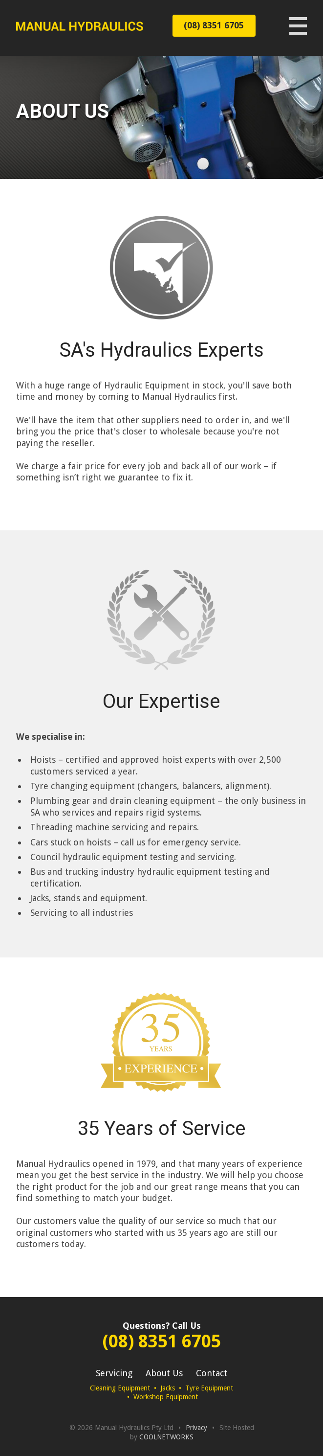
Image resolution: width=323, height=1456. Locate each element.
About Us (164, 1373)
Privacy (196, 1428)
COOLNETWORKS (166, 1437)
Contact (211, 1373)
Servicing (114, 1373)
